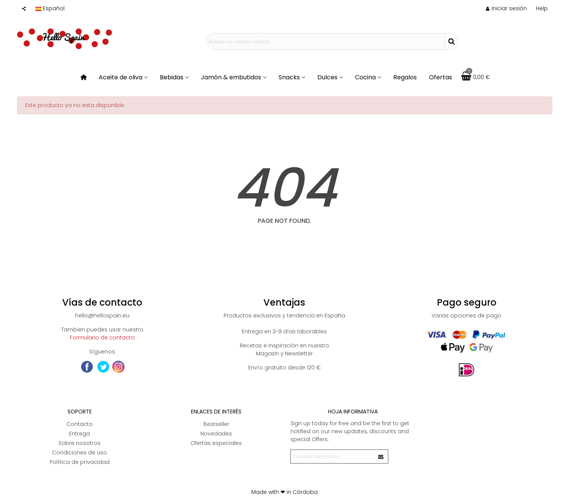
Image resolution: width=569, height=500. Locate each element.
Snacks (289, 77)
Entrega (79, 433)
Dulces (327, 77)
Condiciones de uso (79, 452)
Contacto (79, 424)
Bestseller (216, 424)
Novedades (216, 433)
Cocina (365, 77)
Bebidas (171, 77)
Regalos (405, 77)
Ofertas (440, 77)
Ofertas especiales (216, 443)
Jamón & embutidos (231, 77)
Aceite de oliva (120, 77)
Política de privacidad (80, 462)
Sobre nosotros (79, 443)
